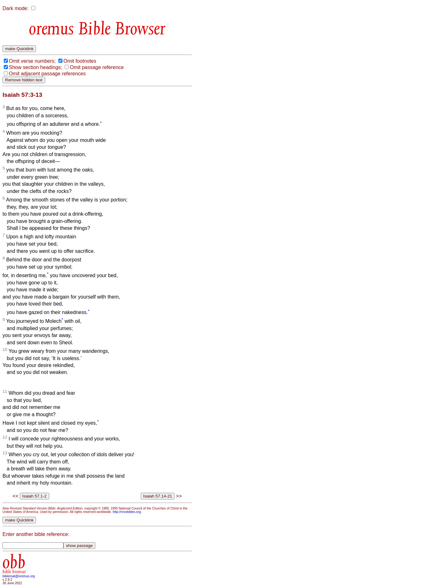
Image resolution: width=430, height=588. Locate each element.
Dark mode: (16, 8)
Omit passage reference (97, 67)
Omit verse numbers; (32, 61)
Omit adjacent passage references (47, 73)
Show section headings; (35, 67)
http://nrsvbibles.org (127, 512)
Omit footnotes (79, 61)
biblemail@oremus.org (19, 576)
